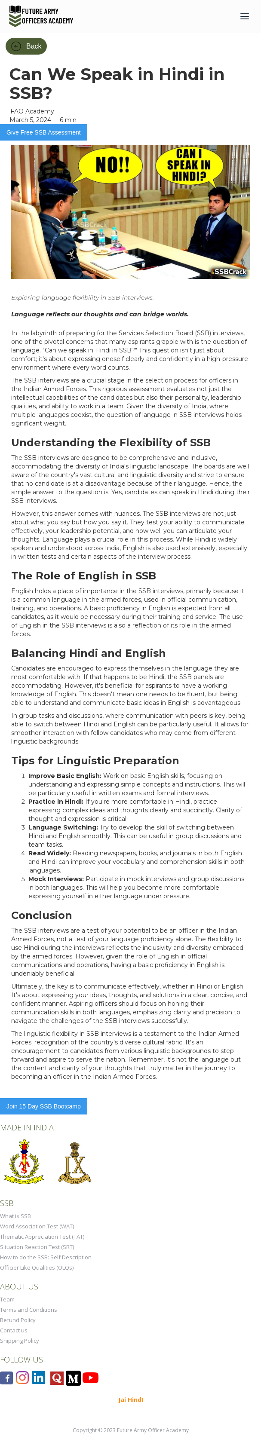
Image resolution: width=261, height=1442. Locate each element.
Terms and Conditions (28, 1309)
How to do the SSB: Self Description (46, 1257)
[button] (244, 16)
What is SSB (15, 1216)
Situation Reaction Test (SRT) (37, 1247)
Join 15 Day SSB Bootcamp (43, 1106)
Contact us (14, 1330)
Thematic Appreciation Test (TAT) (42, 1236)
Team (7, 1299)
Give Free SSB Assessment (43, 132)
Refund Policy (18, 1320)
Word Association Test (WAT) (37, 1226)
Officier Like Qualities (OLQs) (37, 1267)
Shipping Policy (19, 1340)
